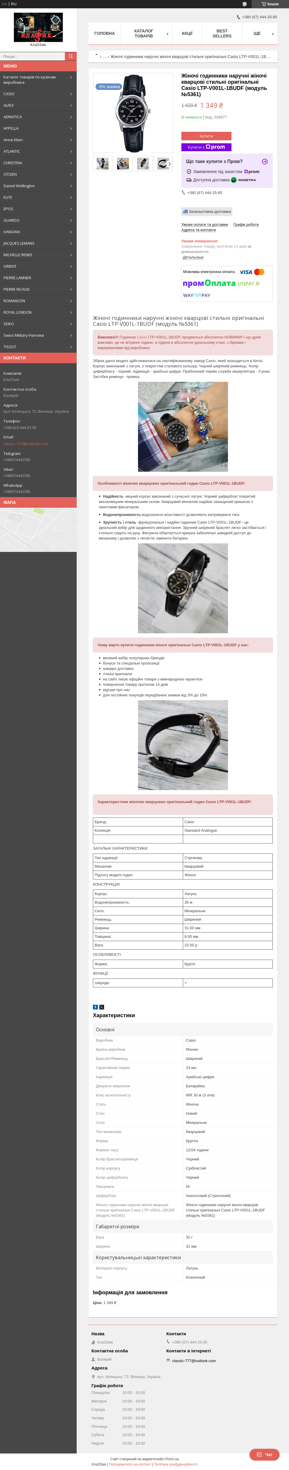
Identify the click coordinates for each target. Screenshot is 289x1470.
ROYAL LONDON (18, 312)
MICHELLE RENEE (18, 254)
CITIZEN (10, 174)
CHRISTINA (13, 162)
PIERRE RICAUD (17, 289)
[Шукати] (71, 56)
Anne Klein (13, 139)
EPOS (8, 208)
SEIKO (9, 323)
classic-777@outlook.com (26, 443)
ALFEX (9, 105)
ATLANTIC (12, 151)
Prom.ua (172, 1459)
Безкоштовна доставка (210, 211)
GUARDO (11, 220)
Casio (142, 337)
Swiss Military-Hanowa (24, 335)
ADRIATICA (13, 116)
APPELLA (11, 128)
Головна (104, 33)
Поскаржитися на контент (130, 1464)
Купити (206, 136)
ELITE (8, 197)
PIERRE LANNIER (17, 277)
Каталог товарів (143, 33)
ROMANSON (14, 300)
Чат (264, 1454)
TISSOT (10, 346)
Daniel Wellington (19, 185)
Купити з (206, 147)
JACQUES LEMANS (19, 243)
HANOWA (12, 231)
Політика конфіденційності (175, 1464)
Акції (187, 33)
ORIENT (10, 266)
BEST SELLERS (222, 33)
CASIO (9, 93)
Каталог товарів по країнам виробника (30, 79)
